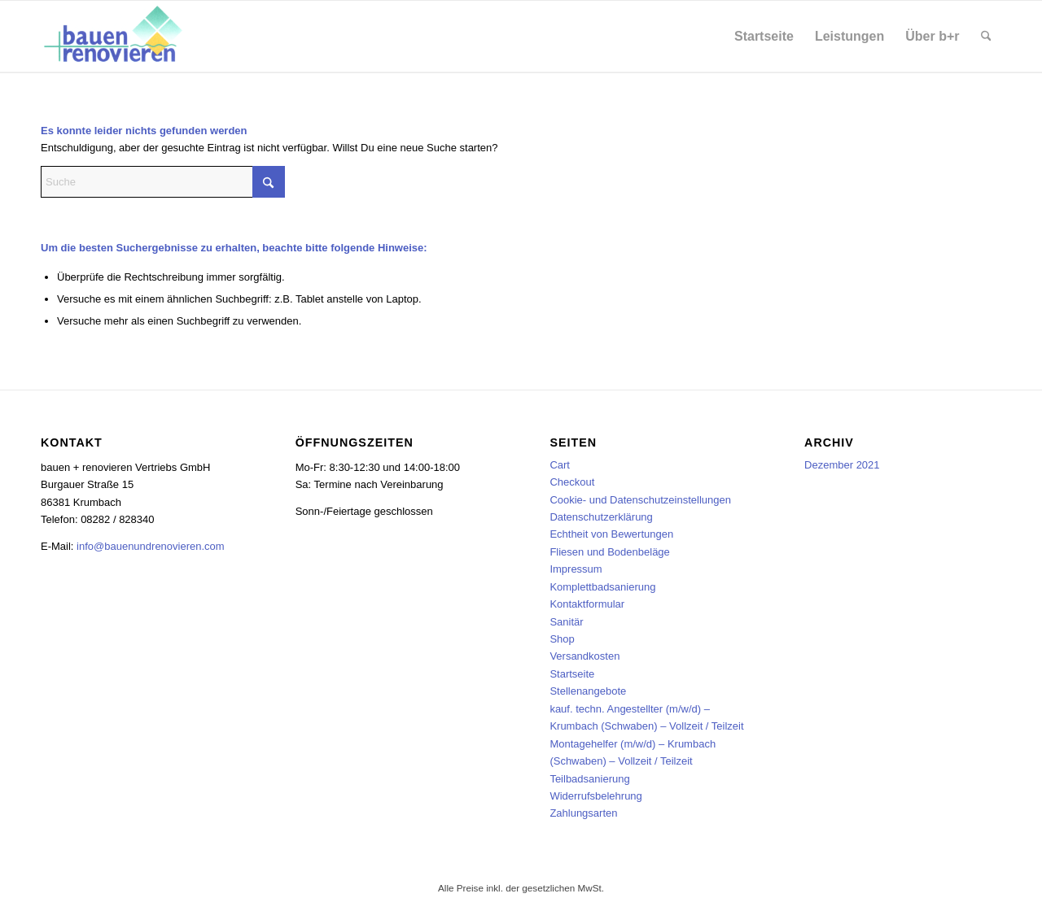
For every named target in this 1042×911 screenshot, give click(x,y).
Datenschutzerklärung (600, 517)
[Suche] (986, 36)
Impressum (575, 569)
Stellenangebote (587, 691)
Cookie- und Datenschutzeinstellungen (640, 500)
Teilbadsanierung (589, 779)
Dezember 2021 (842, 465)
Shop (561, 639)
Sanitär (566, 622)
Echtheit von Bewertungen (611, 534)
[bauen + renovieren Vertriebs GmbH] (114, 36)
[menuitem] (764, 36)
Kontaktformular (586, 604)
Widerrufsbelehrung (595, 796)
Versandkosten (584, 656)
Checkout (571, 482)
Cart (559, 465)
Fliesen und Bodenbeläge (609, 552)
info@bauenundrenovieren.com (151, 546)
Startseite (571, 674)
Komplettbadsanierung (602, 587)
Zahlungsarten (583, 813)
